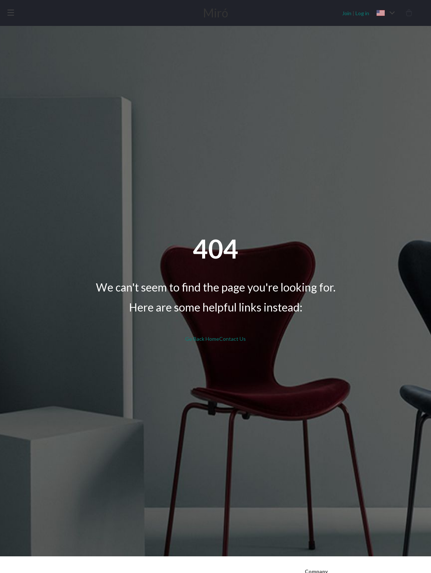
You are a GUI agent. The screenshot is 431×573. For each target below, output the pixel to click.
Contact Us (232, 339)
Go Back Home (202, 339)
